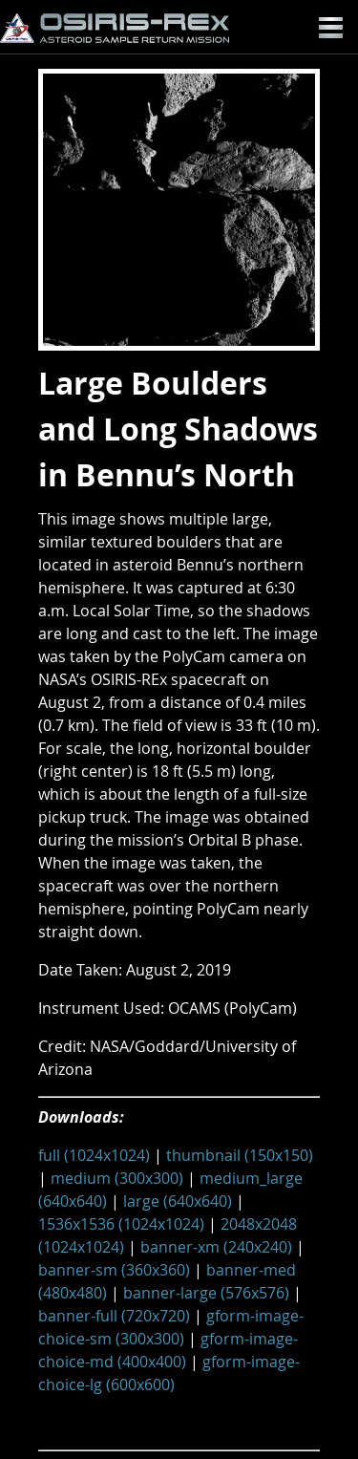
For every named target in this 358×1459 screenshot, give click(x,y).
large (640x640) (177, 1201)
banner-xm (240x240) (216, 1246)
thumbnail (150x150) (239, 1155)
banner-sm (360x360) (114, 1269)
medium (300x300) (117, 1178)
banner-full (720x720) (114, 1315)
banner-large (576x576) (206, 1292)
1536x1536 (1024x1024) (121, 1223)
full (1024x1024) (94, 1155)
